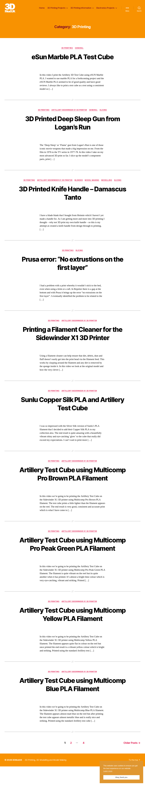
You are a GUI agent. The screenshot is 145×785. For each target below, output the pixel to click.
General (79, 49)
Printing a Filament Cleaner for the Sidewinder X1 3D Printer (72, 334)
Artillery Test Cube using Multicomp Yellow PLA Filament (72, 632)
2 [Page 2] (69, 761)
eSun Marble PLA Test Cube (72, 57)
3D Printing (67, 49)
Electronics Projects (105, 8)
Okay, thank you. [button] (121, 777)
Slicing (104, 111)
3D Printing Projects (56, 8)
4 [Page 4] (83, 761)
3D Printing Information (80, 8)
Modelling (107, 181)
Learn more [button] (107, 771)
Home (42, 8)
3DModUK (17, 778)
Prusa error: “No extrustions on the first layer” (72, 264)
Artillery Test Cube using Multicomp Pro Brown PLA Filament (72, 479)
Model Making (92, 181)
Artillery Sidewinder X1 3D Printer (69, 111)
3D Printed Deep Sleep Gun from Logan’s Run (72, 123)
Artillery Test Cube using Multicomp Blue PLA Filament (72, 703)
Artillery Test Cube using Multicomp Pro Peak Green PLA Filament (72, 558)
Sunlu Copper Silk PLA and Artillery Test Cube (72, 405)
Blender (79, 181)
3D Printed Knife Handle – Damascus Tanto (72, 194)
